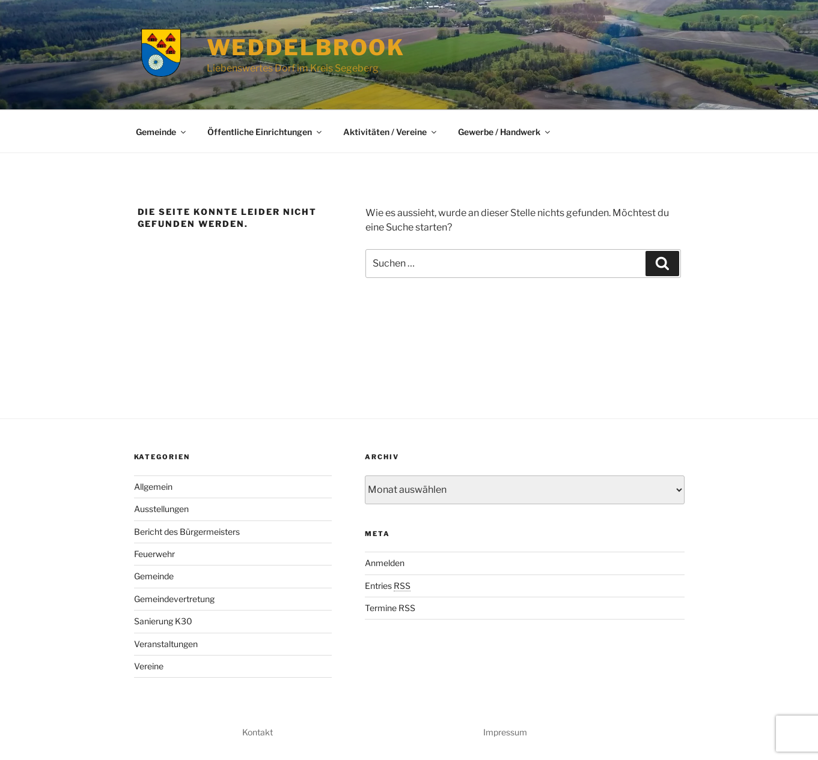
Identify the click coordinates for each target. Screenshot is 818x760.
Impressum (505, 732)
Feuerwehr (154, 554)
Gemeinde (162, 132)
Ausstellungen (161, 509)
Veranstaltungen (166, 644)
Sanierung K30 (163, 621)
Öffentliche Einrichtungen (265, 132)
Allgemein (153, 486)
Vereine (148, 666)
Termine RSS (390, 608)
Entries (388, 586)
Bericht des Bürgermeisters (187, 531)
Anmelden (384, 563)
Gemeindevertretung (174, 599)
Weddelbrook (306, 47)
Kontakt (257, 732)
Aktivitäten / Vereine (390, 132)
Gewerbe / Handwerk (505, 132)
